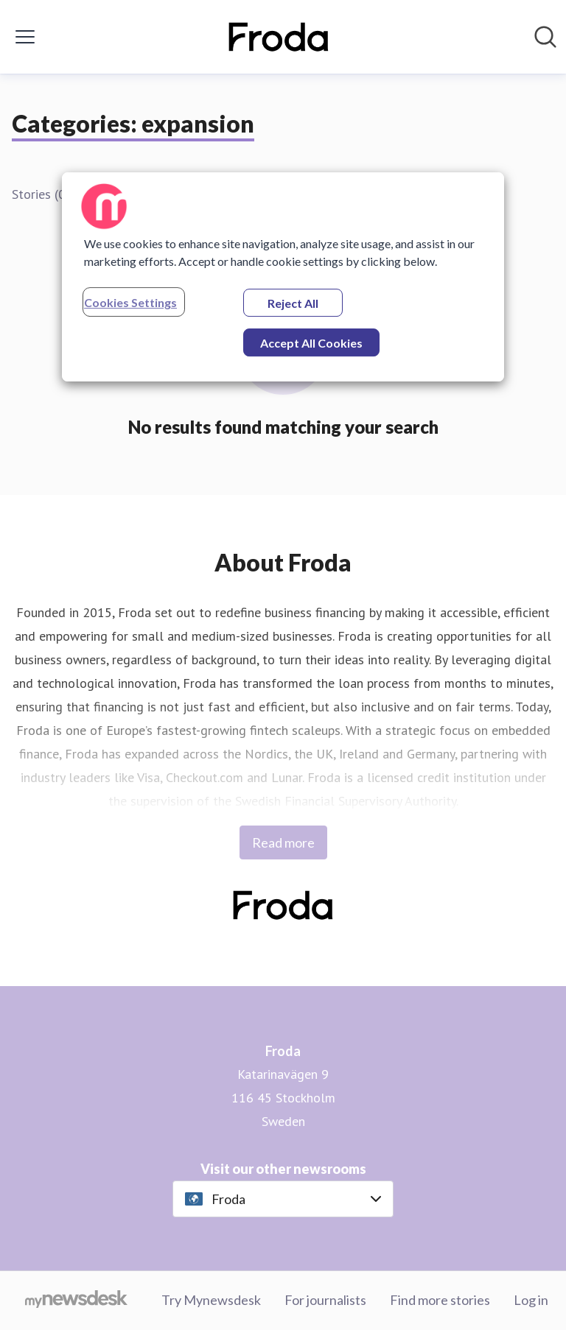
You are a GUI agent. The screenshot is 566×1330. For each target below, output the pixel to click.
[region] (283, 276)
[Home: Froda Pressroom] (279, 37)
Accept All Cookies (311, 343)
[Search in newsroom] (545, 37)
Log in (531, 1300)
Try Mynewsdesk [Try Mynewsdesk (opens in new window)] (211, 1300)
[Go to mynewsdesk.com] (76, 1300)
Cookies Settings (130, 302)
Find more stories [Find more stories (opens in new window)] (440, 1300)
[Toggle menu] (25, 36)
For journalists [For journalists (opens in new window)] (325, 1300)
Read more (283, 842)
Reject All (293, 303)
